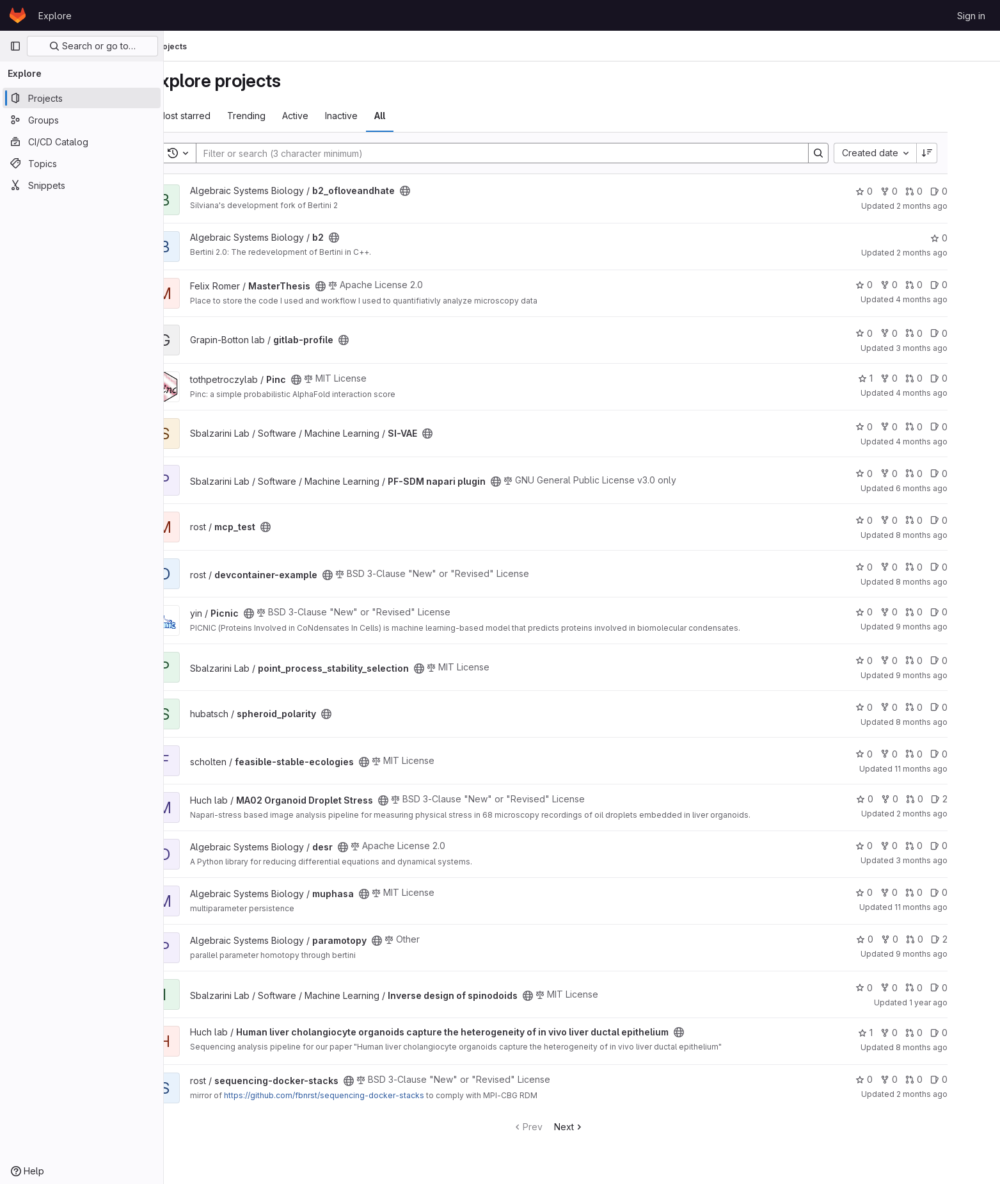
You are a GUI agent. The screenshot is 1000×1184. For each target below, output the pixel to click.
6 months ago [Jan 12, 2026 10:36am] (955, 488)
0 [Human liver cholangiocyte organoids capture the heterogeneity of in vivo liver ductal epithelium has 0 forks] (922, 1032)
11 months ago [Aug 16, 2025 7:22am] (954, 769)
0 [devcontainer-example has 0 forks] (922, 567)
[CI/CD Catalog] (82, 141)
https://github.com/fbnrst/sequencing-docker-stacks (358, 1095)
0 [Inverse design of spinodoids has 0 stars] (897, 987)
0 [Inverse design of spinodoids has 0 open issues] (972, 987)
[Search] (529, 153)
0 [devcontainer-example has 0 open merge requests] (947, 567)
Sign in (971, 15)
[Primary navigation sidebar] (15, 46)
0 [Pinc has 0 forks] (922, 378)
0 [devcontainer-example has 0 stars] (897, 567)
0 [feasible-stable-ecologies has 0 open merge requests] (947, 754)
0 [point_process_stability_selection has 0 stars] (897, 660)
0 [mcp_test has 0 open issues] (972, 520)
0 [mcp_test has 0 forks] (922, 520)
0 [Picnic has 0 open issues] (972, 611)
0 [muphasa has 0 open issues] (972, 892)
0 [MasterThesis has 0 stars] (897, 284)
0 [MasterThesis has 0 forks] (922, 284)
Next (603, 1126)
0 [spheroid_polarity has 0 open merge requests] (947, 707)
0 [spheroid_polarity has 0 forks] (922, 707)
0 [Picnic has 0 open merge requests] (947, 611)
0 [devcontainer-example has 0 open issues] (972, 567)
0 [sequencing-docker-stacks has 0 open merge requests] (947, 1079)
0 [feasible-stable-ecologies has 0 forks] (922, 754)
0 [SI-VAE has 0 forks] (922, 426)
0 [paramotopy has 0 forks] (923, 939)
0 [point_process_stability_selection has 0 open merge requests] (947, 660)
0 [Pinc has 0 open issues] (972, 378)
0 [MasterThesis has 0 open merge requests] (947, 284)
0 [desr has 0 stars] (897, 845)
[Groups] (82, 119)
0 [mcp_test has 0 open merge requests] (947, 520)
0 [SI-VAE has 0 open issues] (972, 426)
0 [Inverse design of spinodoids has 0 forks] (922, 987)
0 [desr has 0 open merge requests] (947, 845)
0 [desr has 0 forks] (922, 845)
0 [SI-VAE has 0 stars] (897, 426)
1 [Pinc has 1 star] (898, 378)
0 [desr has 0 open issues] (972, 845)
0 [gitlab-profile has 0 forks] (922, 333)
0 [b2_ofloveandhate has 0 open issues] (972, 191)
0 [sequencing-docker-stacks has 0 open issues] (972, 1079)
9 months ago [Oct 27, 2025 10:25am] (955, 626)
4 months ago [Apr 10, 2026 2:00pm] (955, 299)
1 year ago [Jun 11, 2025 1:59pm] (961, 1002)
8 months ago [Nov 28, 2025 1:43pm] (955, 1047)
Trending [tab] (280, 115)
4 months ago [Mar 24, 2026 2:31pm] (955, 393)
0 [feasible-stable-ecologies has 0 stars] (897, 754)
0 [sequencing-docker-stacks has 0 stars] (897, 1079)
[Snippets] (82, 185)
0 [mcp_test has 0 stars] (897, 520)
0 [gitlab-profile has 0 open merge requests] (947, 333)
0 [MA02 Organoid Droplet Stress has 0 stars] (898, 798)
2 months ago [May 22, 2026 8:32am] (955, 252)
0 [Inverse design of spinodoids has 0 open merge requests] (947, 987)
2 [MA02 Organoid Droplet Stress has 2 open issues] (972, 798)
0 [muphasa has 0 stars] (897, 892)
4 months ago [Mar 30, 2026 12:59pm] (955, 441)
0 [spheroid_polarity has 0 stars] (897, 707)
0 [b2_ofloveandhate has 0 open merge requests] (947, 191)
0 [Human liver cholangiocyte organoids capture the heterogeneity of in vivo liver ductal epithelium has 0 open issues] (972, 1032)
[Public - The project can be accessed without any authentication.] (439, 191)
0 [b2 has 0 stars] (972, 237)
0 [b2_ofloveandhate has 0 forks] (922, 191)
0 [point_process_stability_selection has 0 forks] (922, 660)
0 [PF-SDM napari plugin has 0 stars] (897, 473)
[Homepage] (17, 15)
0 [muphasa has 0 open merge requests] (947, 892)
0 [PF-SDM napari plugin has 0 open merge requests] (947, 473)
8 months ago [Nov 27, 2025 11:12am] (955, 535)
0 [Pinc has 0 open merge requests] (947, 378)
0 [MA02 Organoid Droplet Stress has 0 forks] (923, 798)
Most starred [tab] (217, 115)
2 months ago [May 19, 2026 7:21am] (955, 813)
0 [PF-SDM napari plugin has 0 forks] (922, 473)
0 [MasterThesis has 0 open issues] (972, 284)
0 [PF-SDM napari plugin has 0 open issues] (972, 473)
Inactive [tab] (375, 115)
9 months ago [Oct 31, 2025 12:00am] (955, 954)
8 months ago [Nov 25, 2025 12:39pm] (955, 722)
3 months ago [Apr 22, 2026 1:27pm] (955, 348)
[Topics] (82, 163)
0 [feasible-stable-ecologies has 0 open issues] (972, 754)
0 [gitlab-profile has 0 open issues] (972, 333)
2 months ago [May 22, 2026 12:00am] (955, 206)
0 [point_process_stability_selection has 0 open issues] (972, 660)
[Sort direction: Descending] (961, 153)
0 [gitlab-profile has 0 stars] (897, 333)
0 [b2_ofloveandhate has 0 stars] (897, 191)
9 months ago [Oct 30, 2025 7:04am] (955, 675)
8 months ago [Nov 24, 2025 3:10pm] (955, 582)
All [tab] (413, 115)
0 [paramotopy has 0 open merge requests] (947, 939)
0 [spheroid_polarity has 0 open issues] (972, 707)
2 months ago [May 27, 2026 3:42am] (955, 1094)
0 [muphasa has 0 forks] (922, 892)
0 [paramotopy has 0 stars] (898, 939)
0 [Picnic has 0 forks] (922, 611)
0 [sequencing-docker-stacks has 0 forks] (922, 1079)
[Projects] (82, 98)
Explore (55, 15)
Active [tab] (329, 115)
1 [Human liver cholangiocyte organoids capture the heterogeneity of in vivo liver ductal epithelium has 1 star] (898, 1032)
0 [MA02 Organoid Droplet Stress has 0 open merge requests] (947, 798)
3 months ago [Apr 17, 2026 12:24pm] (955, 860)
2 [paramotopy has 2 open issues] (972, 939)
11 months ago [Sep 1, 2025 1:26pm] (954, 907)
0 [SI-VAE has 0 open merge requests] (947, 426)
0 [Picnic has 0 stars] (897, 611)
